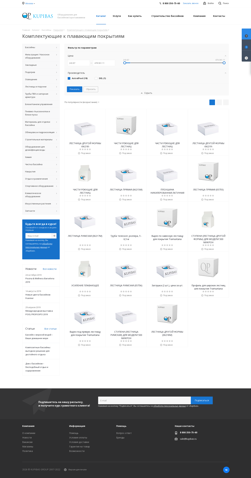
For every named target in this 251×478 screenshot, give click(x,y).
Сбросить (91, 89)
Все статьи (50, 328)
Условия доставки (79, 442)
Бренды (120, 437)
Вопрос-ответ (124, 433)
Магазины (27, 446)
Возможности (77, 451)
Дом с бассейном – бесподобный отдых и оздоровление (36, 367)
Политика (27, 451)
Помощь (73, 433)
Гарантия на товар (79, 446)
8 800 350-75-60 (188, 432)
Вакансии (27, 442)
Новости (27, 437)
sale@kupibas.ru (188, 438)
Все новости (50, 268)
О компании (28, 433)
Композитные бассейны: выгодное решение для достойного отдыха (38, 351)
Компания (28, 426)
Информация (77, 426)
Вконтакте (226, 470)
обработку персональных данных (169, 406)
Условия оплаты (78, 437)
